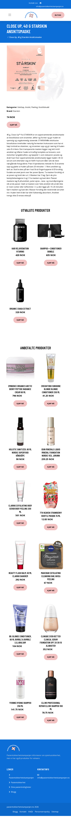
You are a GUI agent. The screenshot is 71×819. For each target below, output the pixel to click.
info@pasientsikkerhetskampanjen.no (50, 6)
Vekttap (21, 107)
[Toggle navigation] (10, 15)
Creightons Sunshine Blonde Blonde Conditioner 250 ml (51, 389)
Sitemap (55, 811)
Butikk (58, 15)
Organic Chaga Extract (20, 308)
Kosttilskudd (44, 107)
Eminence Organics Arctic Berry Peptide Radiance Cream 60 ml (20, 389)
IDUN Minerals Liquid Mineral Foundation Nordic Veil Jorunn (50, 452)
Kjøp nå (13, 125)
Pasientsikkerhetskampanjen (21, 777)
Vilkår (30, 811)
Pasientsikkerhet (18, 782)
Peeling (34, 107)
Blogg (13, 792)
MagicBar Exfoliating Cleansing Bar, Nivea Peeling (51, 576)
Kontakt (23, 811)
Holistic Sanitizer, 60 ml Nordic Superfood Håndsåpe (20, 452)
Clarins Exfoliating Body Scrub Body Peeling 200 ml (20, 508)
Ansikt (27, 107)
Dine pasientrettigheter (21, 787)
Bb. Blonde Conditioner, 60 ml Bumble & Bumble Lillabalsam (20, 639)
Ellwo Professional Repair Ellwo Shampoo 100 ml (51, 705)
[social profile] (40, 3)
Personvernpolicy (42, 811)
